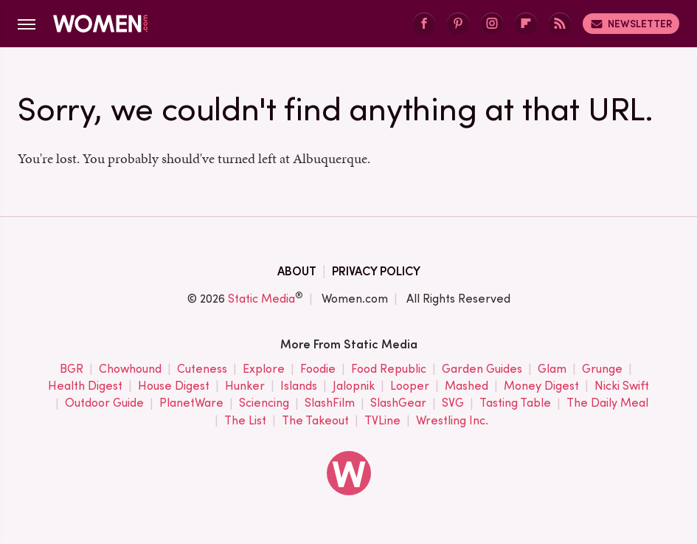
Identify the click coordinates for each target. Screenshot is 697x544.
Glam (552, 369)
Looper (409, 386)
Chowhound (130, 369)
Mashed (466, 386)
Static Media (261, 299)
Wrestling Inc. (452, 421)
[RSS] (560, 24)
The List (245, 421)
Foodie (318, 369)
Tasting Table (515, 403)
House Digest (173, 386)
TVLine (382, 421)
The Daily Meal (607, 403)
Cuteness (202, 369)
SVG (453, 403)
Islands (298, 386)
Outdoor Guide (104, 403)
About (296, 271)
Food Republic (388, 369)
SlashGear (398, 403)
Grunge (602, 369)
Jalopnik (354, 386)
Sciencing (264, 403)
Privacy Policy (376, 271)
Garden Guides (482, 369)
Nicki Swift (621, 386)
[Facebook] (424, 24)
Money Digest (541, 386)
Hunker (245, 386)
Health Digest (85, 386)
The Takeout (315, 421)
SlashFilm (330, 403)
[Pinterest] (458, 24)
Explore (264, 369)
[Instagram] (492, 24)
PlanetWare (191, 403)
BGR (71, 369)
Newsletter (631, 24)
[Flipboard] (526, 24)
